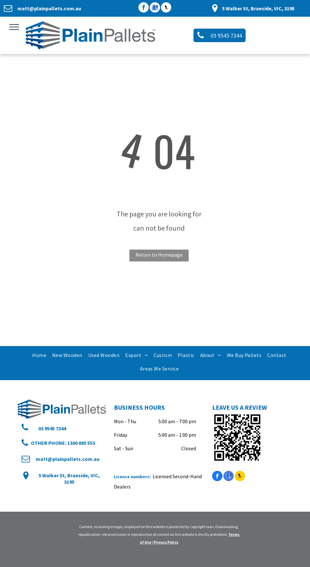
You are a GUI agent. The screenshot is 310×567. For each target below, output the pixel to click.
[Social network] (166, 8)
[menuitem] (39, 355)
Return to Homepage (159, 254)
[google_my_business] (155, 8)
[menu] (14, 27)
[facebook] (143, 8)
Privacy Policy (166, 542)
